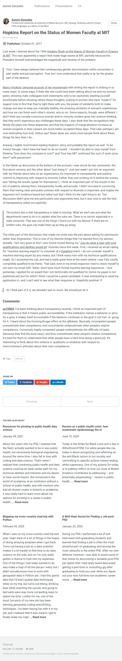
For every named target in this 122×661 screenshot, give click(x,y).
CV (80, 6)
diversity (19, 359)
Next (90, 401)
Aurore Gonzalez (13, 6)
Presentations (63, 6)
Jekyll (37, 654)
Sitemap (8, 644)
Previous (31, 401)
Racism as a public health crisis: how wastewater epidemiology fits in (85, 428)
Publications (42, 6)
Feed (29, 649)
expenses (48, 559)
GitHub (17, 649)
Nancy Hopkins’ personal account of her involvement (35, 87)
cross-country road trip (40, 534)
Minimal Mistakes (71, 654)
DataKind (66, 251)
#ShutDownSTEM (73, 448)
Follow (114, 23)
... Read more (20, 502)
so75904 (8, 309)
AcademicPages (49, 654)
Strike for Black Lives (90, 444)
